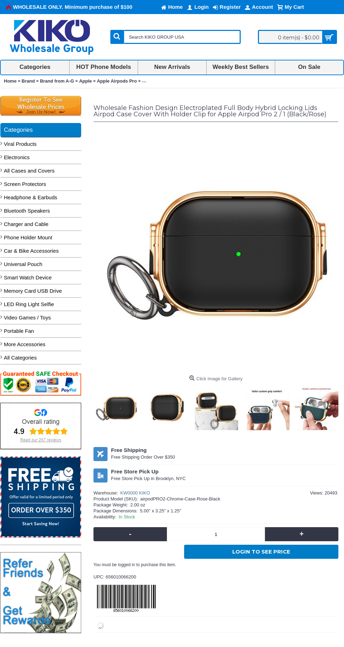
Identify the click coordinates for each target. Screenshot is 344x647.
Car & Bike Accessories (31, 251)
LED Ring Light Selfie (29, 304)
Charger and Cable (26, 224)
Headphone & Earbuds (30, 197)
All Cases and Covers (29, 171)
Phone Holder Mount (28, 237)
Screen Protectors (25, 184)
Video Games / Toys (27, 318)
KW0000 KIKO (135, 493)
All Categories (20, 358)
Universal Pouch (23, 264)
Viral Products (20, 144)
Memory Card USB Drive (33, 291)
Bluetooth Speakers (27, 211)
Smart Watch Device (28, 277)
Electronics (17, 157)
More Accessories (24, 344)
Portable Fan (19, 331)
